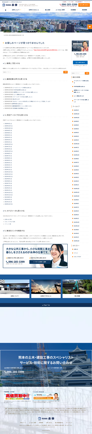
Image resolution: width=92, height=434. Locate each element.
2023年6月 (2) (8, 158)
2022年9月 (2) (8, 178)
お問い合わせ (49, 422)
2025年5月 (76, 128)
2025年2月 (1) (8, 142)
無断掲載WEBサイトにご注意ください (22, 106)
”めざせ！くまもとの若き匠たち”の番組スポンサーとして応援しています (31, 101)
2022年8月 (76, 203)
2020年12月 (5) (8, 204)
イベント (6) (8, 224)
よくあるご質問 (32, 422)
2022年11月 (76, 192)
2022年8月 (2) (8, 181)
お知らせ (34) (8, 219)
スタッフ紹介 (71, 1)
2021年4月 (76, 233)
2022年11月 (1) (8, 174)
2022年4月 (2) (8, 185)
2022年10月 (76, 196)
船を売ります (16, 99)
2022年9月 (76, 199)
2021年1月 (76, 237)
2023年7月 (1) (8, 155)
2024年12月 (76, 143)
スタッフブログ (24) (10, 221)
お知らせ (76, 249)
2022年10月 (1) (8, 176)
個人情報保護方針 (79, 1)
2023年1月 (76, 184)
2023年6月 (76, 166)
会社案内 (64, 1)
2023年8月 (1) (8, 153)
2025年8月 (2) (8, 132)
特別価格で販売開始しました (20, 108)
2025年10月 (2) (8, 128)
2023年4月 (76, 173)
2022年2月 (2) (8, 188)
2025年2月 (76, 140)
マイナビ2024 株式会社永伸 (38, 391)
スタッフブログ (77, 256)
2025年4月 (76, 132)
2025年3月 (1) (8, 139)
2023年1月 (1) (8, 169)
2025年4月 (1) (8, 137)
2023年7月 (76, 162)
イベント (76, 253)
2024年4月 (76, 151)
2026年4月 (76, 110)
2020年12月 (76, 240)
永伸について (23, 422)
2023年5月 (76, 169)
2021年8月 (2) (8, 197)
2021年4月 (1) (8, 199)
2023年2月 (76, 181)
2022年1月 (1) (8, 190)
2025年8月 (76, 125)
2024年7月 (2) (8, 146)
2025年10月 (76, 117)
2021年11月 (76, 226)
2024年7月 (76, 147)
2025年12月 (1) (8, 126)
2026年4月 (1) (8, 123)
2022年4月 (76, 211)
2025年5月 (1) (8, 135)
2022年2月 (76, 214)
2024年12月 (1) (8, 144)
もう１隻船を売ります (19, 94)
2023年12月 (76, 155)
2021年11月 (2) (8, 194)
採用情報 (41, 422)
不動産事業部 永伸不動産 (9, 391)
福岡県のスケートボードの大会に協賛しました (26, 92)
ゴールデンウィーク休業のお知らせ (22, 87)
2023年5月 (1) (8, 160)
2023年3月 (76, 177)
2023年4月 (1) (8, 162)
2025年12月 (76, 113)
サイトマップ (87, 1)
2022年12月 (76, 188)
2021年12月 (76, 222)
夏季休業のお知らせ (17, 103)
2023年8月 (76, 158)
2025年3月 (76, 136)
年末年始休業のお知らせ (20, 90)
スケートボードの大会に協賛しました (22, 96)
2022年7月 (76, 207)
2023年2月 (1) (8, 167)
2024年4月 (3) (8, 149)
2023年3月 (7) (8, 165)
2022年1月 (76, 218)
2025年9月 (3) (8, 130)
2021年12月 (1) (8, 192)
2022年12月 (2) (8, 171)
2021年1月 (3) (8, 201)
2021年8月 (76, 229)
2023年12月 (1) (8, 151)
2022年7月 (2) (8, 183)
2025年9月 (76, 121)
